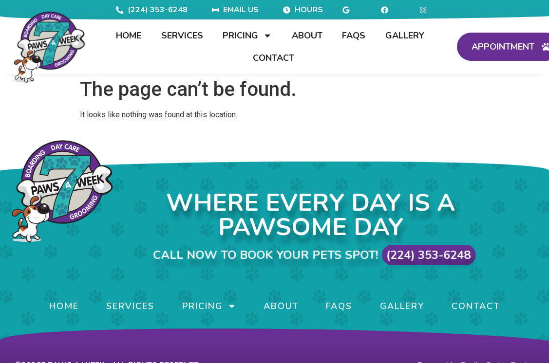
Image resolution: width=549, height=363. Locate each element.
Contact (273, 58)
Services (182, 35)
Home (128, 35)
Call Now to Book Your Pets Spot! (343, 255)
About (307, 35)
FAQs (353, 35)
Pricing (247, 35)
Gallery (404, 35)
